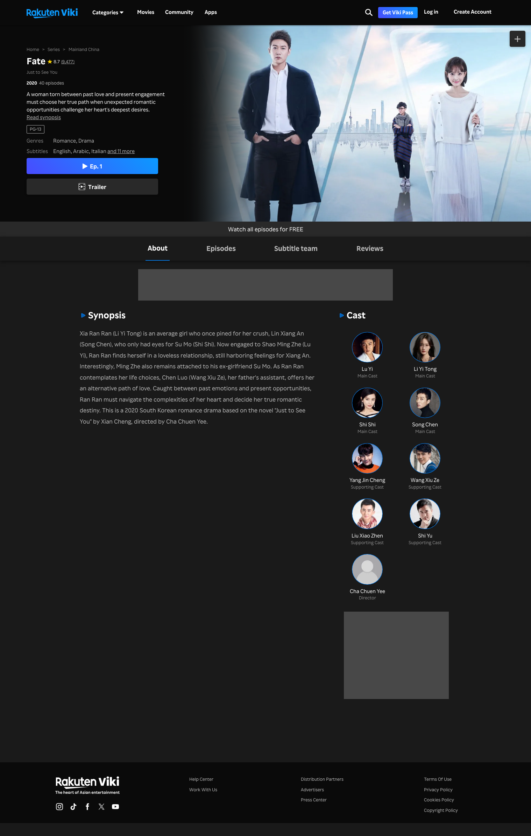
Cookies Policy (439, 799)
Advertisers (312, 789)
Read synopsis (44, 117)
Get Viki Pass (398, 12)
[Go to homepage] (52, 12)
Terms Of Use (438, 779)
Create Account (472, 11)
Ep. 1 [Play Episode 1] (92, 166)
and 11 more (121, 151)
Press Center (314, 799)
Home (33, 49)
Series (54, 49)
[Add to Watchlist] (517, 39)
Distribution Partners (322, 779)
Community (179, 12)
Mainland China (84, 49)
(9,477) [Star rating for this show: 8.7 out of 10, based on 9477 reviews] (68, 61)
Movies (145, 12)
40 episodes (51, 83)
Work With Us (203, 789)
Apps (211, 12)
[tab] (158, 249)
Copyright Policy (441, 810)
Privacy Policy (438, 789)
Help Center (201, 779)
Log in (431, 11)
